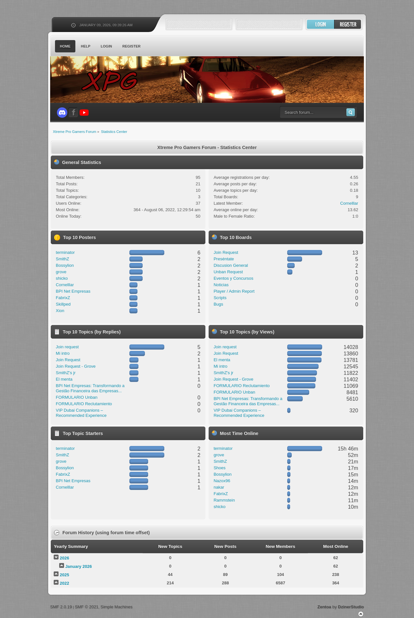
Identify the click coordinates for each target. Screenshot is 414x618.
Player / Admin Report (233, 291)
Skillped (63, 304)
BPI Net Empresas (73, 291)
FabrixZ (63, 297)
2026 (64, 558)
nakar (218, 487)
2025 (64, 574)
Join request (67, 346)
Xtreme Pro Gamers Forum (113, 80)
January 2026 (78, 566)
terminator (65, 252)
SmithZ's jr (66, 372)
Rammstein (224, 500)
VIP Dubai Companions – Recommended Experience (81, 413)
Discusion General (230, 265)
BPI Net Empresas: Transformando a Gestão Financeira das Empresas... (90, 388)
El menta (64, 379)
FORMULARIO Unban (77, 397)
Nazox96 (221, 480)
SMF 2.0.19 (61, 606)
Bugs (218, 304)
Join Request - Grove (76, 366)
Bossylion (65, 265)
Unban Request (228, 271)
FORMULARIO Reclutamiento (84, 403)
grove (61, 271)
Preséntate (223, 258)
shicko (62, 278)
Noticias (220, 284)
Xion (60, 310)
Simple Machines (116, 606)
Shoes (219, 467)
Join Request (225, 252)
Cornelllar (349, 203)
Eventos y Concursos (233, 278)
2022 (64, 583)
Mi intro (63, 353)
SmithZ (62, 258)
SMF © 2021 (86, 606)
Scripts (219, 297)
